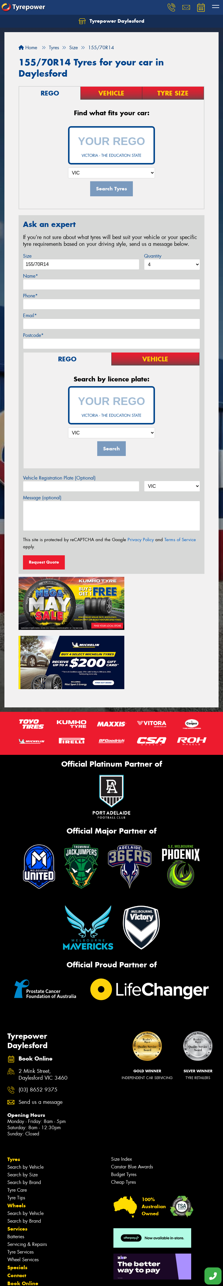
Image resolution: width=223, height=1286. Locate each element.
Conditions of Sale (78, 1276)
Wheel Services (23, 1193)
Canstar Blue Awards (132, 1100)
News (14, 1232)
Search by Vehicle (25, 1100)
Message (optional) (42, 498)
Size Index (121, 1092)
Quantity (152, 256)
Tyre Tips (16, 1131)
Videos (15, 1240)
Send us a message (40, 1035)
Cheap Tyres (123, 1115)
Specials (17, 1200)
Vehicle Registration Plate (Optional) (59, 478)
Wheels (16, 1138)
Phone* (30, 296)
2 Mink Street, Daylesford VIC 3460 (43, 1008)
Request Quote (44, 562)
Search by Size (22, 1108)
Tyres (13, 1092)
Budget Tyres (123, 1107)
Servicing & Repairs (27, 1177)
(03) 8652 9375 (38, 1023)
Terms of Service (180, 540)
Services (17, 1162)
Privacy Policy (141, 540)
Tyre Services (20, 1185)
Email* (30, 315)
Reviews (17, 1248)
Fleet (13, 1224)
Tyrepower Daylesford (111, 21)
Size (27, 256)
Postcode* (33, 335)
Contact (16, 1208)
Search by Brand (24, 1115)
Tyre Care (17, 1123)
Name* (30, 276)
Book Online (22, 1216)
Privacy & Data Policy (42, 1276)
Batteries (15, 1170)
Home (28, 48)
